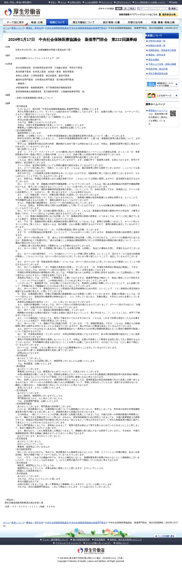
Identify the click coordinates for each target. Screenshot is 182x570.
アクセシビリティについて (68, 543)
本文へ (53, 2)
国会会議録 (153, 59)
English (174, 2)
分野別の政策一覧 (156, 41)
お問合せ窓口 (75, 2)
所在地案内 (99, 539)
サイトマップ (106, 2)
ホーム (63, 2)
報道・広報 (37, 22)
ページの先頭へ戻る (165, 536)
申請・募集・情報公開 (163, 22)
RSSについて (122, 543)
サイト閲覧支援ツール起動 (146, 2)
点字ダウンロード (123, 2)
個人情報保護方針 (81, 539)
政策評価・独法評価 (158, 69)
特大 (132, 8)
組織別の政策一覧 (156, 45)
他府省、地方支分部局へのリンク (126, 539)
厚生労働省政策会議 (158, 73)
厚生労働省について (83, 22)
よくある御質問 (91, 2)
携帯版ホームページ (158, 110)
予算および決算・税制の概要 (162, 64)
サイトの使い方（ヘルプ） (98, 543)
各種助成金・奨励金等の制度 (162, 50)
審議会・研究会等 (34, 28)
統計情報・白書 (111, 22)
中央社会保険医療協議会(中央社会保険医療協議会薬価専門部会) (75, 28)
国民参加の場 (168, 14)
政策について (57, 22)
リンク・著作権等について (55, 539)
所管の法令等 (135, 22)
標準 (118, 8)
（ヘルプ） (161, 2)
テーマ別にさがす (15, 22)
